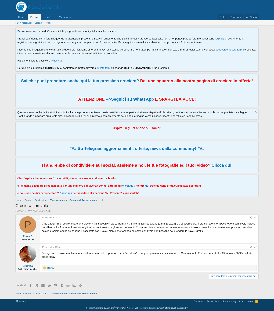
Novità (47, 17)
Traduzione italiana (147, 308)
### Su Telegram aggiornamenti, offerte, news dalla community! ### (136, 148)
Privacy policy (229, 301)
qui (147, 185)
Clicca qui (66, 192)
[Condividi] (250, 218)
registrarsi (220, 38)
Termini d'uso (213, 301)
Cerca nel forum (42, 22)
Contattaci (199, 301)
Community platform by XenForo (112, 308)
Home (21, 17)
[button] (54, 17)
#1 (255, 217)
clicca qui (57, 60)
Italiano (21, 301)
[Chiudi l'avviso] (255, 112)
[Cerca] (251, 17)
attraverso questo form (229, 49)
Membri (63, 17)
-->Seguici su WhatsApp (129, 99)
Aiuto (241, 301)
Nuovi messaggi (23, 22)
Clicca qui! (222, 165)
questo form (103, 67)
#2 (255, 247)
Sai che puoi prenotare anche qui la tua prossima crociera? (137, 80)
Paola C (22, 211)
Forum (34, 17)
